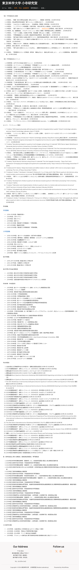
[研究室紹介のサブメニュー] (38, 8)
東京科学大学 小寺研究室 (19, 3)
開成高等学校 (45, 28)
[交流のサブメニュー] (44, 8)
